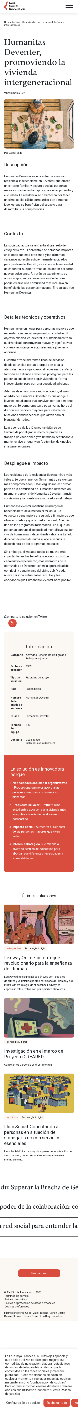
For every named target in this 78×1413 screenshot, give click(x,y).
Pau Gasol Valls (29, 1312)
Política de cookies (16, 1299)
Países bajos (33, 688)
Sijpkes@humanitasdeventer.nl (40, 743)
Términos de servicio (17, 1295)
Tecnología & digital (35, 948)
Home (7, 22)
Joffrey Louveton (52, 1316)
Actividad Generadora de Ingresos (46, 654)
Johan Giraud (57, 1312)
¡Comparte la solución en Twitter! (26, 617)
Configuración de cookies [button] (23, 1403)
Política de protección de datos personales (30, 1303)
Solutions (16, 22)
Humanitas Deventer (37, 716)
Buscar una (39, 1273)
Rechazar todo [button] (57, 1403)
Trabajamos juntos (37, 658)
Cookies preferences (17, 1306)
